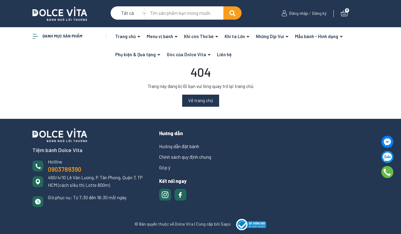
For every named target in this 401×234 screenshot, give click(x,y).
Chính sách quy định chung (185, 157)
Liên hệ (224, 54)
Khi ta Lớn (235, 36)
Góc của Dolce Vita (187, 54)
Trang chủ (126, 36)
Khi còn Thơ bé (199, 36)
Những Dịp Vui (270, 36)
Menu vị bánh (160, 36)
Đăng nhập (298, 13)
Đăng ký (319, 13)
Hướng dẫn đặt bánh (179, 146)
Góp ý (164, 167)
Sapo (226, 223)
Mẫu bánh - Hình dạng (317, 36)
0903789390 (64, 169)
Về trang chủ (200, 100)
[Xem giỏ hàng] (344, 13)
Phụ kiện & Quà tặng (136, 54)
